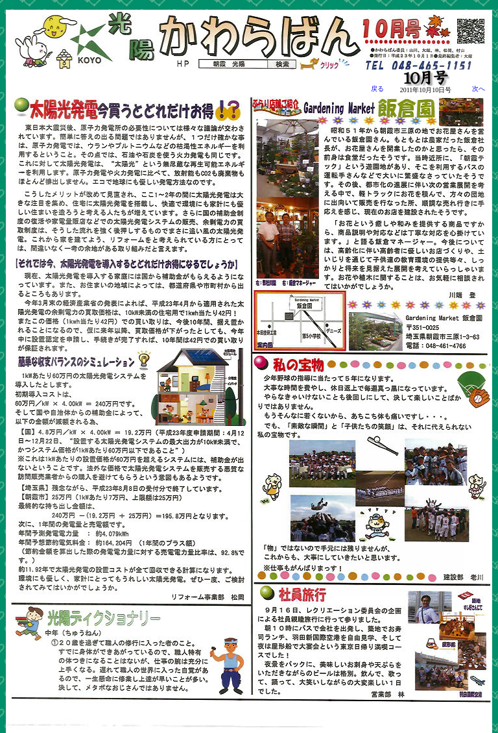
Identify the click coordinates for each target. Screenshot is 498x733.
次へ (472, 88)
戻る (377, 88)
